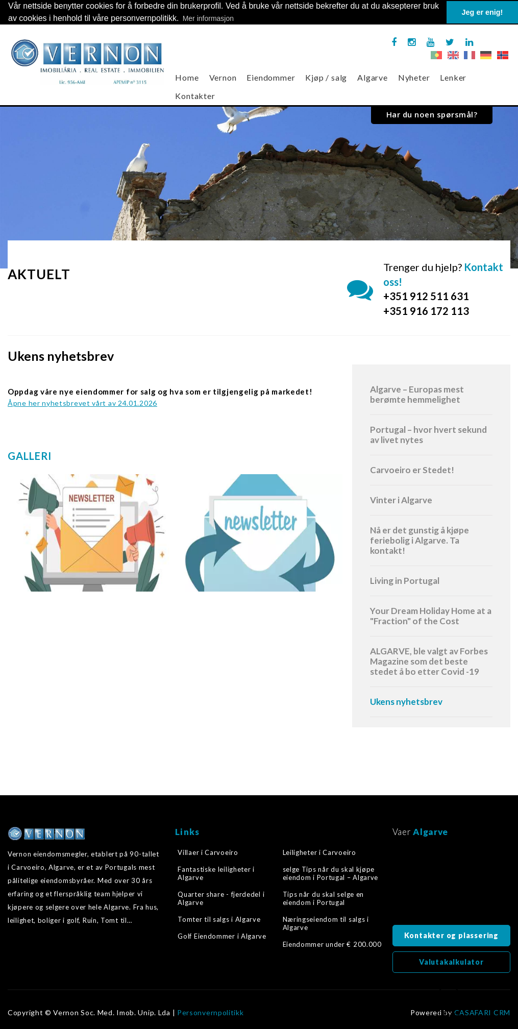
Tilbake (448, 1001)
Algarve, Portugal (451, 883)
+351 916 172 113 (426, 311)
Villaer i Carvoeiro (208, 852)
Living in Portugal (404, 580)
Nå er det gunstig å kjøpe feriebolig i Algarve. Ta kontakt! (419, 539)
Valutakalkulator (451, 961)
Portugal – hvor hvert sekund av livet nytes (428, 434)
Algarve (372, 77)
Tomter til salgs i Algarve (219, 919)
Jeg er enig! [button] (482, 12)
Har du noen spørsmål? (432, 114)
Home (187, 77)
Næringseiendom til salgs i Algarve (326, 923)
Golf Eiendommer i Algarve (222, 936)
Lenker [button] (453, 77)
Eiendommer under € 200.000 (332, 944)
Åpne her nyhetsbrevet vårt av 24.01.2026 (82, 402)
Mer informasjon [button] (208, 18)
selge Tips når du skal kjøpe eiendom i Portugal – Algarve (331, 873)
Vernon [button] (223, 77)
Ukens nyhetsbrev (406, 701)
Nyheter (414, 77)
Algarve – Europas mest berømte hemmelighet (417, 393)
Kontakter (195, 96)
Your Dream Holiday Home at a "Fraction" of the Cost (430, 615)
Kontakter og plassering (451, 934)
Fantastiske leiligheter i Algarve (216, 873)
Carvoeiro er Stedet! (412, 469)
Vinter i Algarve (401, 499)
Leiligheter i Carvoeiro (319, 852)
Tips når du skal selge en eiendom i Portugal (323, 898)
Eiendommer (270, 77)
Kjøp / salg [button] (326, 77)
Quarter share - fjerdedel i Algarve (221, 898)
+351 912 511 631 (426, 296)
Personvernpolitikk (210, 1012)
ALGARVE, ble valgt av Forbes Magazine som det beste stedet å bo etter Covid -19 (429, 660)
